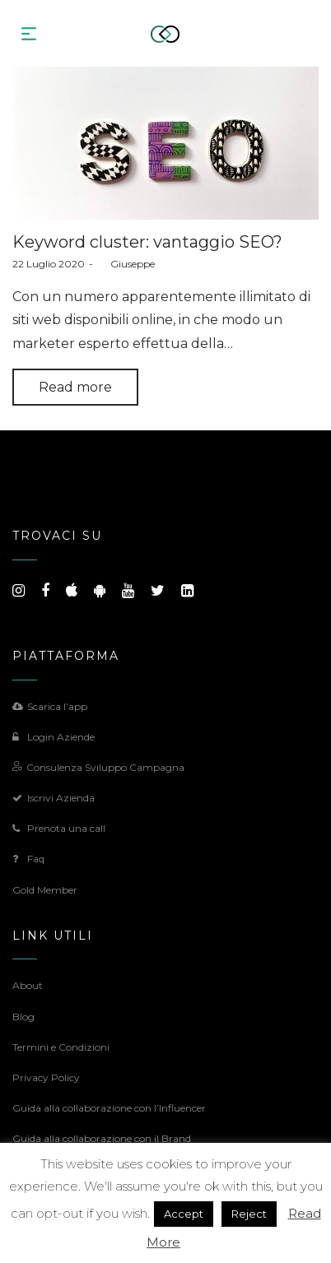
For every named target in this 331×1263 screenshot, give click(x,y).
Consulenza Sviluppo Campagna (98, 767)
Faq (28, 858)
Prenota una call (58, 828)
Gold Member (44, 890)
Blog (23, 1016)
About (27, 985)
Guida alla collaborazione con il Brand (101, 1138)
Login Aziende (53, 737)
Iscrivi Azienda (53, 798)
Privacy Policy (46, 1077)
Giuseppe (126, 264)
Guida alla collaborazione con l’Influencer (109, 1108)
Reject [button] (249, 1213)
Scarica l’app (49, 706)
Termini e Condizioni (61, 1047)
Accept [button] (183, 1213)
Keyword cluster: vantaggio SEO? (147, 242)
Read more (75, 387)
